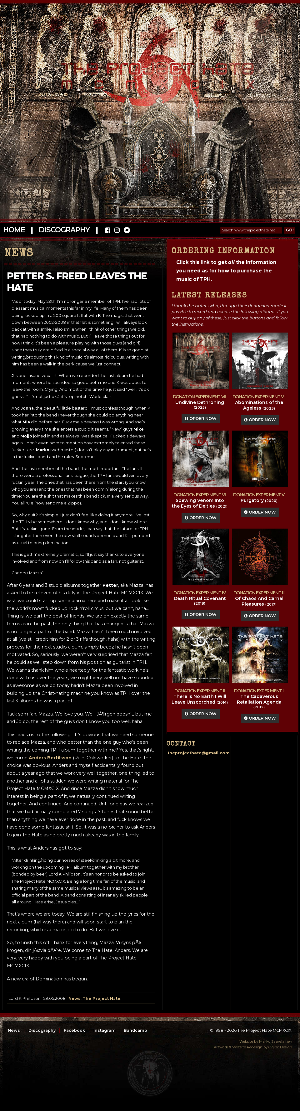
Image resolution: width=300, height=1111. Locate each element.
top (150, 1073)
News (74, 998)
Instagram (104, 1030)
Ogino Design (280, 1047)
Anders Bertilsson (50, 758)
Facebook (74, 1030)
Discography (64, 229)
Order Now (201, 418)
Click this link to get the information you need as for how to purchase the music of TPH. (226, 270)
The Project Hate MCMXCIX (149, 72)
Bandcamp (135, 1030)
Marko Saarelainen (275, 1041)
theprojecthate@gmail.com (199, 753)
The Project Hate (101, 998)
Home (14, 229)
